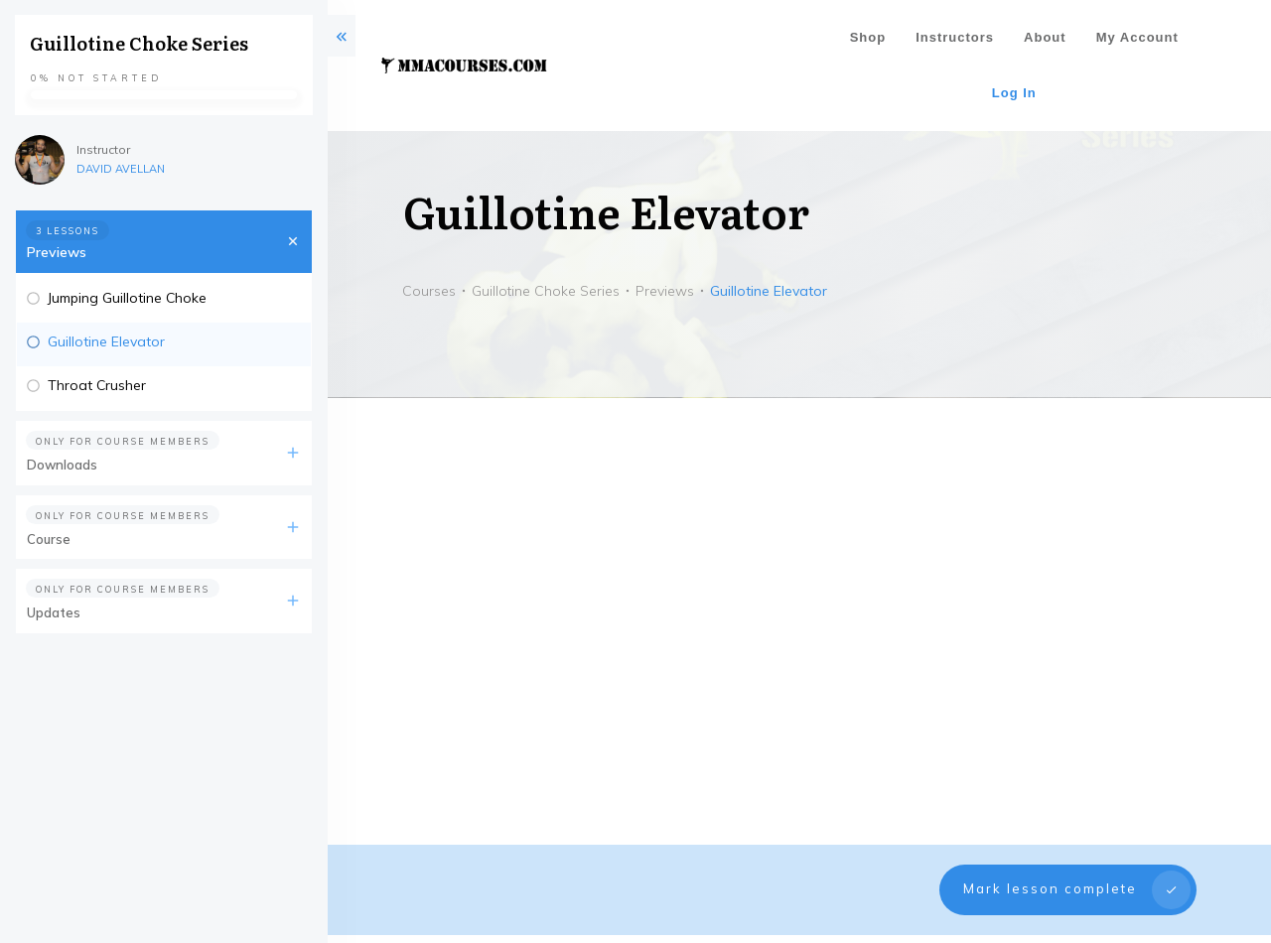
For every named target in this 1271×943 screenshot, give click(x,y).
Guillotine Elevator (106, 341)
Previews (56, 252)
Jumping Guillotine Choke (127, 298)
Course (49, 539)
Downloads (62, 464)
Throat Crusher (97, 385)
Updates (53, 612)
